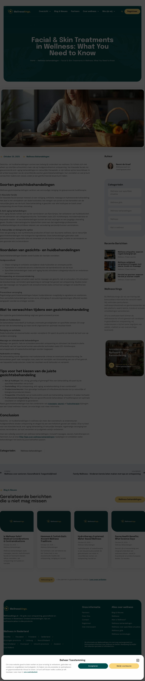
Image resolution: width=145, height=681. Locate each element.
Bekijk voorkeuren (124, 666)
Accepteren (93, 666)
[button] (138, 660)
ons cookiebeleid (30, 672)
